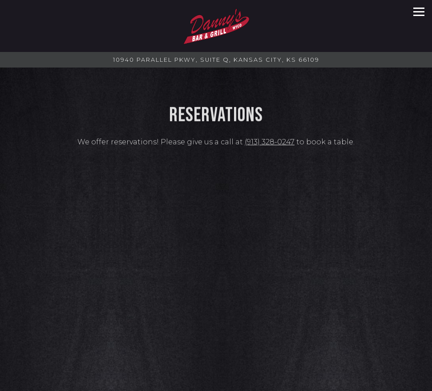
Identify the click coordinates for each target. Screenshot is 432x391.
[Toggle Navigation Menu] (419, 12)
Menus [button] (216, 382)
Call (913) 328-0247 (216, 364)
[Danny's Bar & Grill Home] (216, 26)
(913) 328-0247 (270, 143)
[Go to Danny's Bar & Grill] (216, 60)
